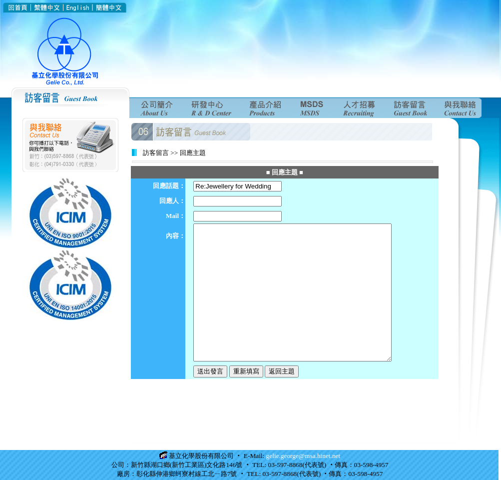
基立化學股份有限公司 (201, 456)
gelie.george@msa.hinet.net (303, 456)
